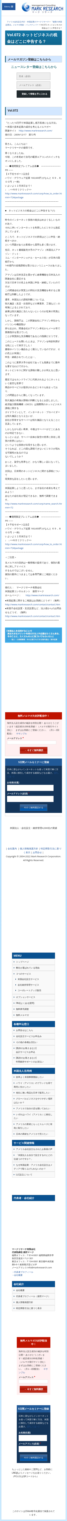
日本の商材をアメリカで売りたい (32, 1134)
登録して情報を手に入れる (34, 94)
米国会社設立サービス (28, 979)
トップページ (22, 962)
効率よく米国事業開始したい (30, 1077)
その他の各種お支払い (26, 1042)
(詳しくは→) (33, 1426)
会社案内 (12, 848)
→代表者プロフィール (22, 1271)
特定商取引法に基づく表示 (29, 1308)
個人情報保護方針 (28, 848)
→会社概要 (17, 1275)
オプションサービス (25, 997)
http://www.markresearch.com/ (35, 130)
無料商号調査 (22, 1009)
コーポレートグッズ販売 (29, 990)
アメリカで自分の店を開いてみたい (33, 1108)
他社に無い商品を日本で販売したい (33, 1092)
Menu (7, 6)
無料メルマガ (22, 1015)
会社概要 (20, 1290)
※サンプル (20, 733)
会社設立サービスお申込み (29, 1036)
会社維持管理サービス (28, 985)
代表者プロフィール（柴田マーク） (33, 1296)
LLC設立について (24, 1174)
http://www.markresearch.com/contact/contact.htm (32, 604)
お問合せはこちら (24, 1030)
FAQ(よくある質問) (25, 1003)
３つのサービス (23, 974)
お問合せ (37, 852)
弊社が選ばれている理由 (28, 968)
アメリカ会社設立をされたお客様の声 (34, 1149)
